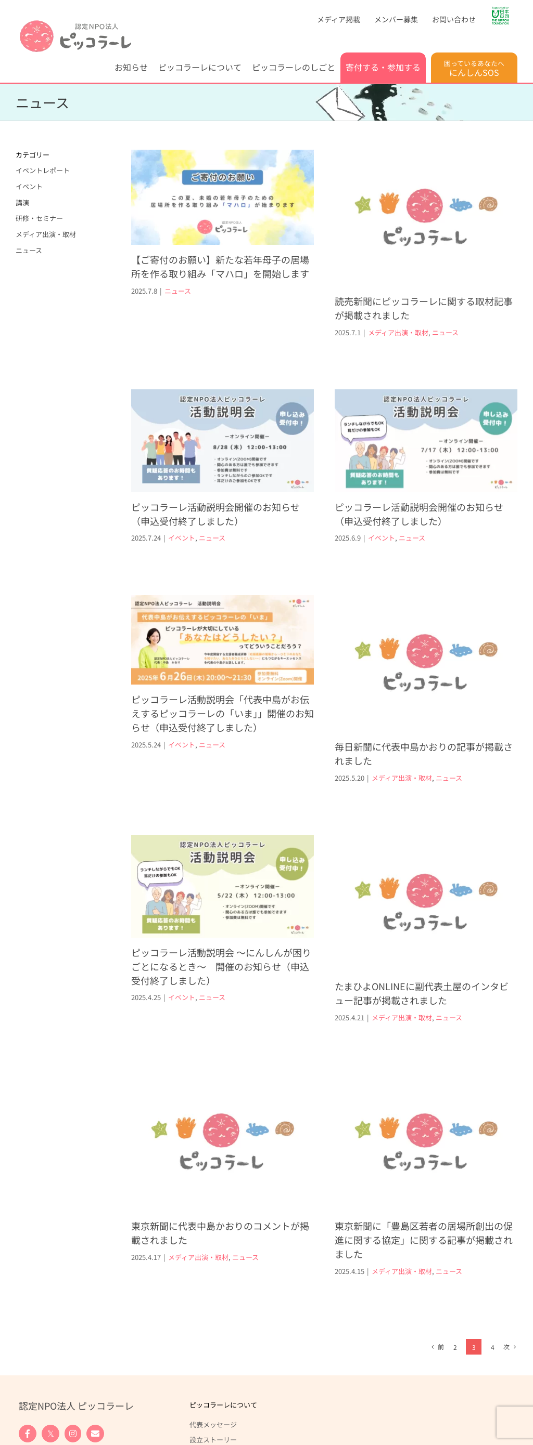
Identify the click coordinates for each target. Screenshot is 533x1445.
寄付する (32, 1409)
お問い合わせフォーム (213, 1413)
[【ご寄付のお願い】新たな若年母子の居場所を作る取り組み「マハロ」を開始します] (222, 197)
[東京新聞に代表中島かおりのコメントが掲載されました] (257, 1078)
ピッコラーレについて (223, 1241)
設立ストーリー (213, 1276)
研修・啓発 (36, 1357)
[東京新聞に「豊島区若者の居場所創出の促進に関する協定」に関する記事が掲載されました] (400, 1105)
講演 (22, 202)
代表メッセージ (213, 1261)
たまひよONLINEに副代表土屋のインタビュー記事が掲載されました (413, 959)
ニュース (177, 291)
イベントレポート (43, 170)
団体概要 (203, 1291)
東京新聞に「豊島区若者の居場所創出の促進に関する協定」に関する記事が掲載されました (398, 1203)
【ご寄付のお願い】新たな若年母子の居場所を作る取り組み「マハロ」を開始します (220, 266)
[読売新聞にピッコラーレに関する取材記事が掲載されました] (417, 218)
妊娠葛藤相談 (39, 1327)
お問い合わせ (206, 1390)
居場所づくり (39, 1342)
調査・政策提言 (42, 1372)
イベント (216, 508)
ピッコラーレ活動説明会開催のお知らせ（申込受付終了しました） (250, 483)
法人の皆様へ (39, 1439)
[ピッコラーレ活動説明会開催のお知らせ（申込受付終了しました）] (257, 410)
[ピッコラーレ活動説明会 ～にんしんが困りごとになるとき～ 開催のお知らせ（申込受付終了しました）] (222, 852)
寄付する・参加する (49, 1390)
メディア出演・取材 (389, 332)
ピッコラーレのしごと (52, 1308)
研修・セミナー (39, 218)
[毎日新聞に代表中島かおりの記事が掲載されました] (434, 634)
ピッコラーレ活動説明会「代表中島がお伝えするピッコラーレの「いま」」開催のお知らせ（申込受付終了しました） (239, 684)
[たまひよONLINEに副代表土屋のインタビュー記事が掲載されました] (417, 869)
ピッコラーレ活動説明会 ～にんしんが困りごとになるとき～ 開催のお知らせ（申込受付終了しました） (221, 932)
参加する (32, 1424)
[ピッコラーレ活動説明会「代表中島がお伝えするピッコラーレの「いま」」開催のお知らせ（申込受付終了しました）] (239, 610)
